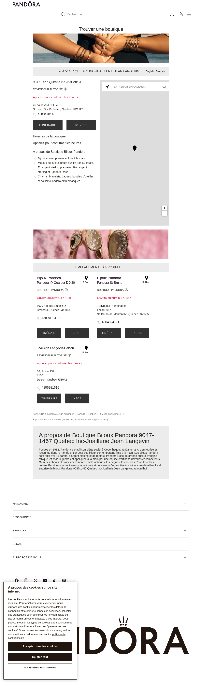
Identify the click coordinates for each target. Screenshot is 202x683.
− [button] (165, 213)
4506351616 (50, 387)
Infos (77, 332)
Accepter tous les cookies (40, 646)
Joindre (81, 125)
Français (160, 71)
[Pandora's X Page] (35, 580)
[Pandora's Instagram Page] (26, 580)
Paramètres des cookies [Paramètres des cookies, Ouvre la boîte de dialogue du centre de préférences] (40, 667)
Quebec (92, 414)
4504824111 (110, 322)
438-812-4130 (51, 318)
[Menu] (189, 14)
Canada (81, 414)
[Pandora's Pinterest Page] (64, 580)
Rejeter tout (40, 656)
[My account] (172, 14)
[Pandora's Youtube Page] (45, 580)
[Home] (101, 635)
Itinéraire (47, 125)
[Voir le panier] (180, 14)
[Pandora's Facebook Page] (17, 580)
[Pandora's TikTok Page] (54, 580)
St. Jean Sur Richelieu (110, 414)
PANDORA (38, 414)
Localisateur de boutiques (60, 414)
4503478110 (46, 114)
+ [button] (165, 208)
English (149, 71)
